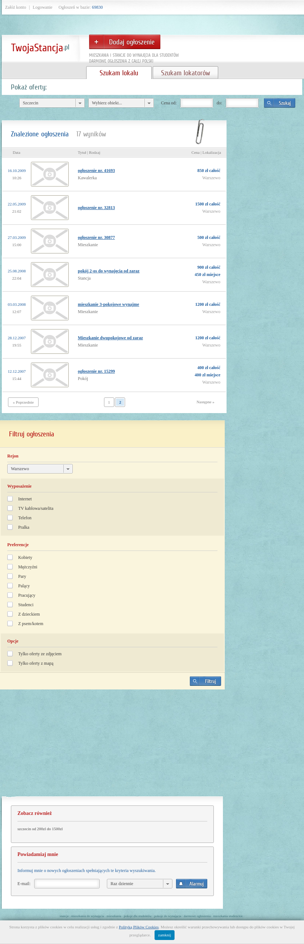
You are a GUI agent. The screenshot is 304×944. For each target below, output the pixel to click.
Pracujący (26, 595)
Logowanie (42, 7)
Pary (22, 576)
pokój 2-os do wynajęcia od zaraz (109, 270)
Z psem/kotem (30, 623)
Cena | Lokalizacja (206, 152)
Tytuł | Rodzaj (89, 152)
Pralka (23, 527)
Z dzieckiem (29, 614)
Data (16, 152)
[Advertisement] (112, 745)
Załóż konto (15, 7)
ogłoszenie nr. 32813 (96, 207)
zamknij (164, 935)
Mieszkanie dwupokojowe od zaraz (110, 337)
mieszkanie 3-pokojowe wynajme (108, 304)
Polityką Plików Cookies (139, 927)
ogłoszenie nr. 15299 (96, 371)
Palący (24, 585)
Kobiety (25, 557)
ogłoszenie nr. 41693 (96, 170)
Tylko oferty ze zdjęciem (39, 653)
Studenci (25, 604)
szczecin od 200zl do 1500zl (40, 829)
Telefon (24, 517)
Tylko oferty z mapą (35, 663)
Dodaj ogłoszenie (124, 42)
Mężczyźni (27, 566)
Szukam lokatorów (185, 73)
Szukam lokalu (119, 73)
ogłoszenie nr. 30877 (96, 237)
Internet (25, 498)
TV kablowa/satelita (35, 508)
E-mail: (24, 883)
